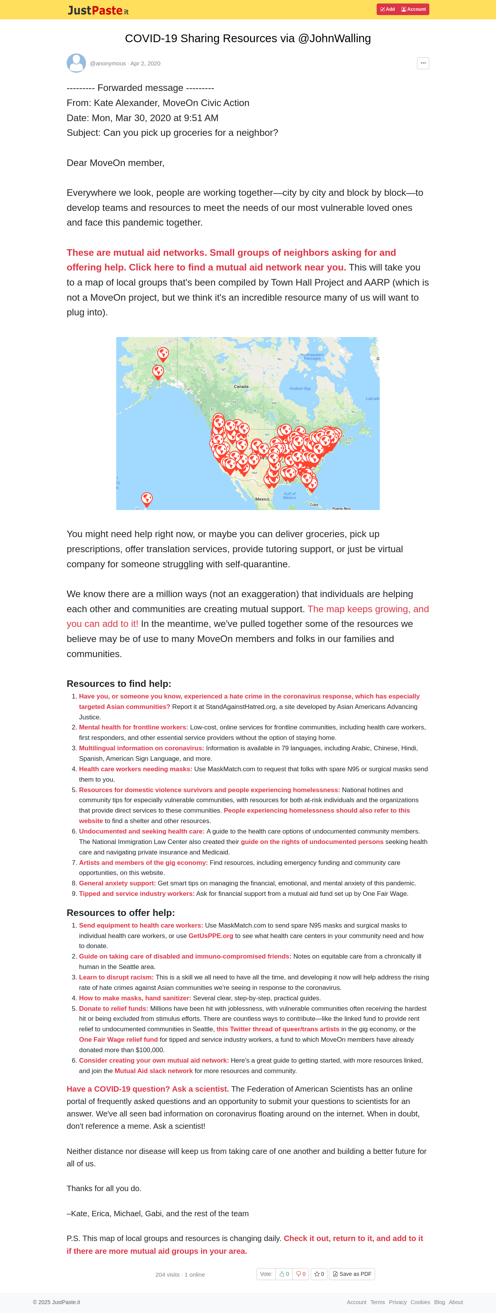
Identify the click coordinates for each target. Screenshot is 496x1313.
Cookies (421, 1302)
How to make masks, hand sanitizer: (135, 998)
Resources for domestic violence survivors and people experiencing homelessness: (209, 790)
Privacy (398, 1302)
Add (387, 9)
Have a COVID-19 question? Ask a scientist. (148, 1089)
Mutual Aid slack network (154, 1071)
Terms (377, 1302)
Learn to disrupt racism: (116, 977)
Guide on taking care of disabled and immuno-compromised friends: (185, 956)
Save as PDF (351, 1274)
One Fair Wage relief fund (118, 1039)
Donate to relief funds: (113, 1008)
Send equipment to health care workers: (141, 925)
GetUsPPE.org (211, 936)
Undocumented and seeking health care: (142, 831)
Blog (439, 1302)
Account (413, 9)
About (456, 1302)
